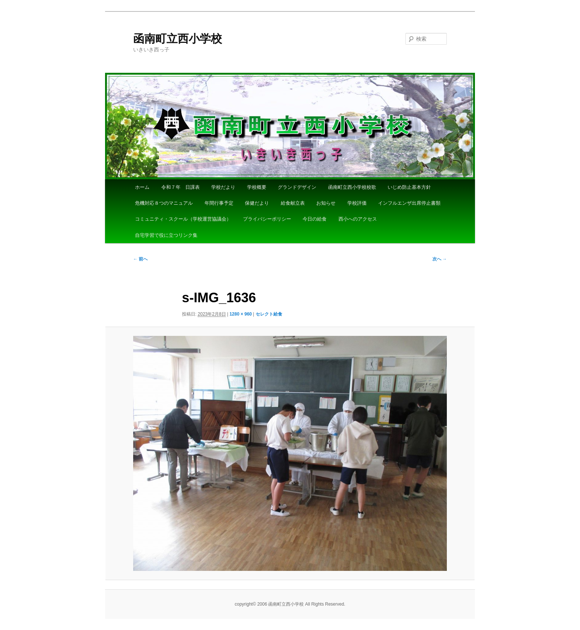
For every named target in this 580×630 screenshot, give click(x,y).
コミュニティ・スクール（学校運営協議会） (183, 219)
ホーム (142, 187)
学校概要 (256, 187)
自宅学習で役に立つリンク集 (166, 235)
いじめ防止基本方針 (409, 187)
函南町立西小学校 (177, 39)
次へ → (439, 259)
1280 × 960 (240, 314)
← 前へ (140, 259)
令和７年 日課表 (180, 187)
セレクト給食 (271, 314)
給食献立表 (293, 203)
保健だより (257, 203)
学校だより (223, 187)
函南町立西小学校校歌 (352, 187)
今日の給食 (315, 219)
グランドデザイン (297, 187)
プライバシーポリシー (267, 219)
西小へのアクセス (357, 219)
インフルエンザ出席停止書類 (409, 203)
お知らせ (325, 203)
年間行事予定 (219, 203)
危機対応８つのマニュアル (164, 203)
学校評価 (357, 203)
